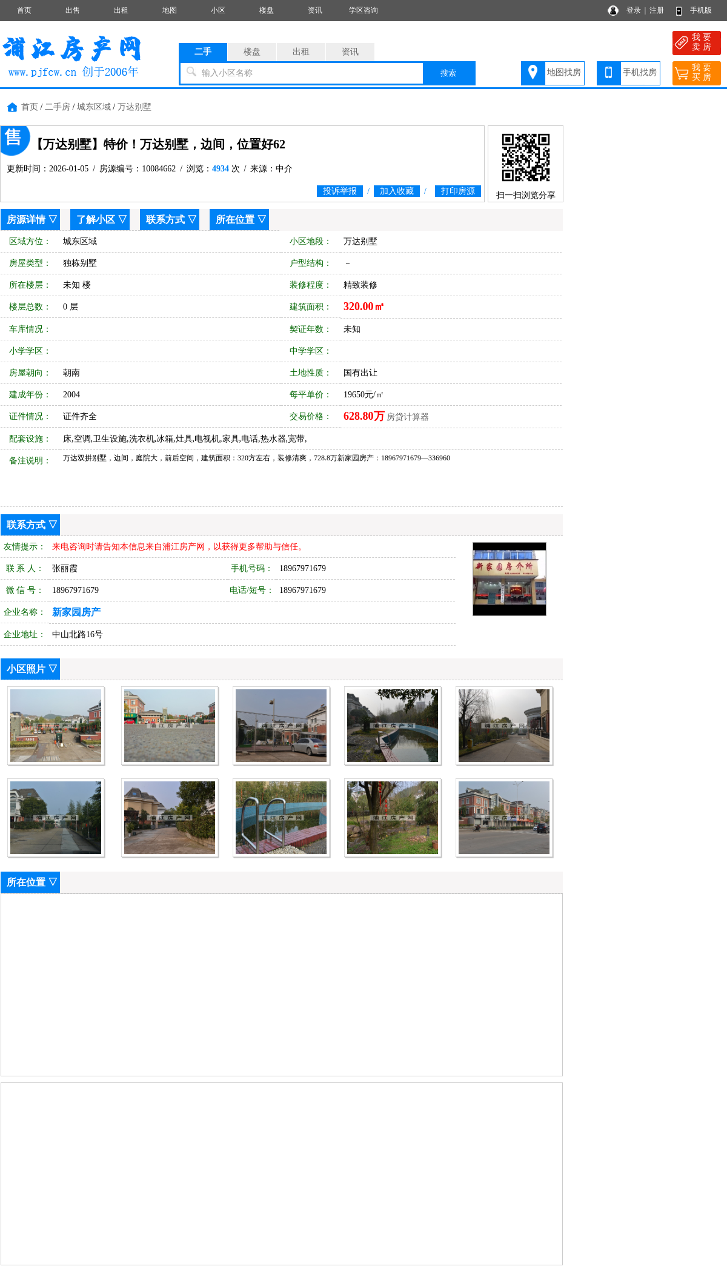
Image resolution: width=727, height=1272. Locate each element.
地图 (169, 10)
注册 (656, 10)
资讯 (315, 10)
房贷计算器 (408, 417)
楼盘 (266, 10)
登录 (633, 10)
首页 (24, 10)
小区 (218, 10)
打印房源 (458, 191)
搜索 (448, 73)
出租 (121, 10)
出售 (72, 10)
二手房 (57, 106)
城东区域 (94, 106)
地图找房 (564, 72)
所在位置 (235, 219)
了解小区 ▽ (101, 219)
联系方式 (165, 219)
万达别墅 (134, 106)
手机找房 (640, 72)
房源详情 (26, 219)
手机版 (701, 10)
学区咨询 (363, 10)
